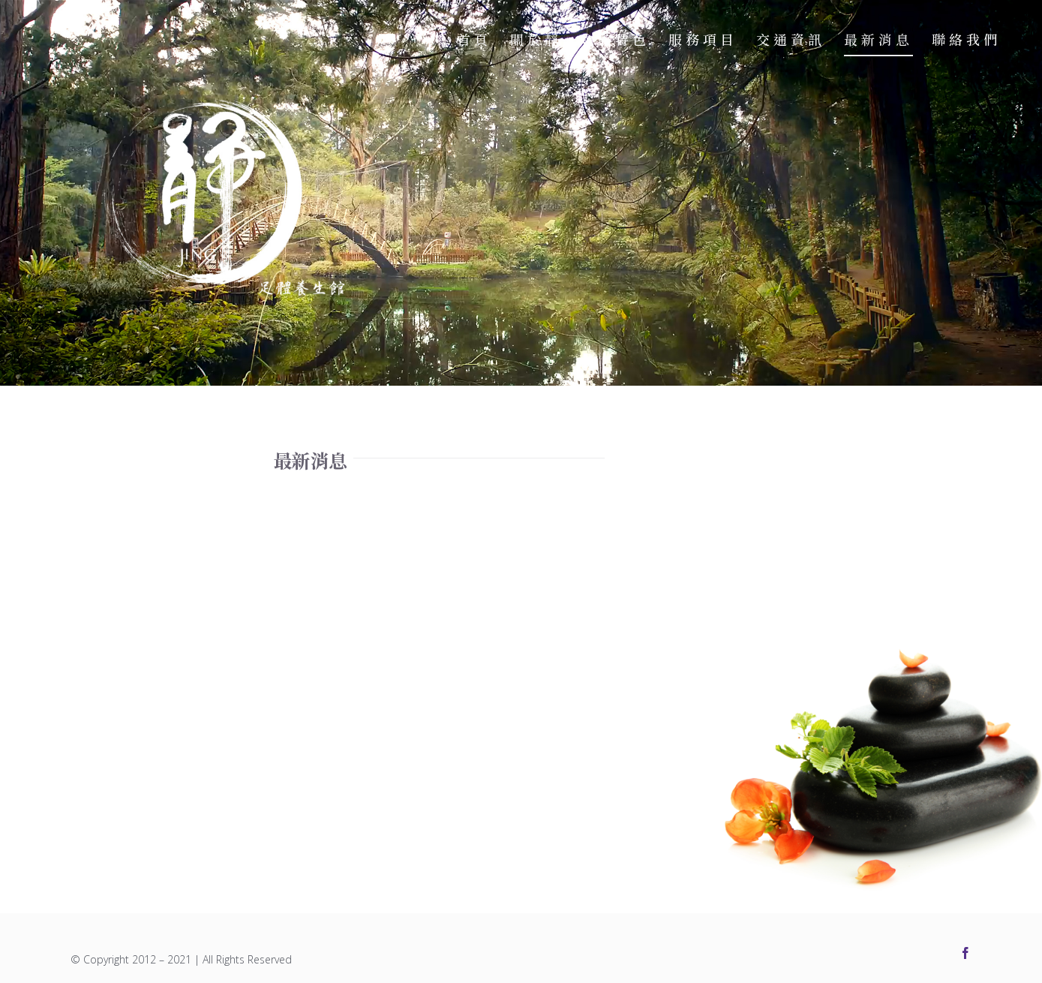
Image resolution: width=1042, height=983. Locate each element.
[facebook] (965, 953)
